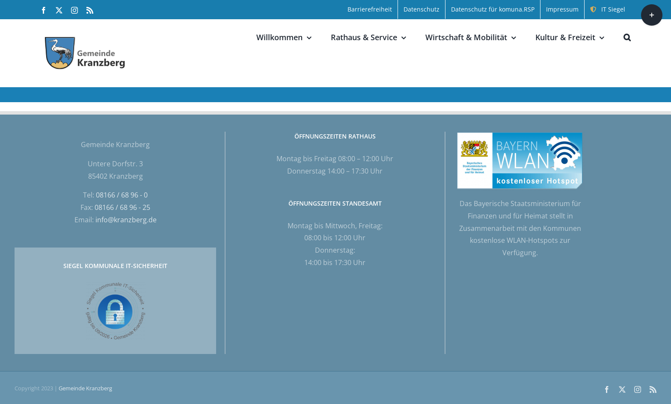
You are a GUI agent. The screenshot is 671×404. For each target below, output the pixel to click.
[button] (627, 37)
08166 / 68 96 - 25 (122, 207)
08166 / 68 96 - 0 (122, 195)
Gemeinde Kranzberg (85, 388)
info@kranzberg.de (126, 219)
